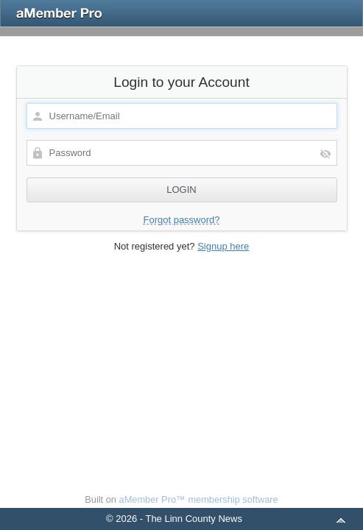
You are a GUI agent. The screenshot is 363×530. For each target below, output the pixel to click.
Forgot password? (181, 219)
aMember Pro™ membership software (198, 499)
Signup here (223, 246)
